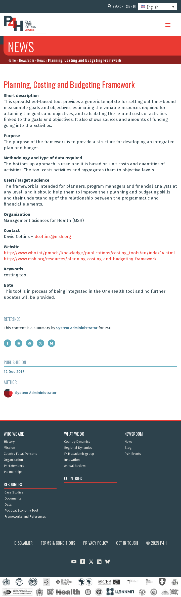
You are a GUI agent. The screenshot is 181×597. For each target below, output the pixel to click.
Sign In (130, 6)
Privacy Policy (95, 543)
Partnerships (13, 472)
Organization (13, 460)
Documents (13, 498)
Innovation (72, 460)
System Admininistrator (77, 328)
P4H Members (14, 466)
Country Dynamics (77, 441)
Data (8, 504)
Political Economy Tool (21, 510)
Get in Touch (127, 543)
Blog (128, 448)
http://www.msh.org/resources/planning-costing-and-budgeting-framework (80, 259)
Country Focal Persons (20, 454)
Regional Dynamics (78, 448)
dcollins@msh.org (53, 236)
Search (118, 6)
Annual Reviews (75, 466)
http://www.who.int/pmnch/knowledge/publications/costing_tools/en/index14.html (89, 253)
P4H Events (132, 454)
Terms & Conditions (58, 543)
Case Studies (14, 492)
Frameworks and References (25, 516)
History (9, 441)
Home (12, 60)
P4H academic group (79, 454)
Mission (9, 448)
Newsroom (26, 60)
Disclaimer (23, 543)
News (41, 60)
